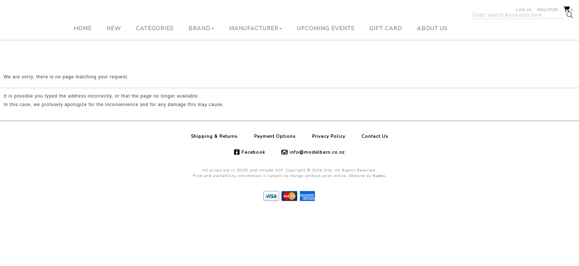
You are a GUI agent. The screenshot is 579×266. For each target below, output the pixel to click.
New (113, 53)
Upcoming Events (325, 53)
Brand (201, 53)
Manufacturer (255, 53)
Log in (524, 10)
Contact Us (375, 136)
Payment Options (275, 136)
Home (82, 53)
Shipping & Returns (214, 136)
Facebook (253, 152)
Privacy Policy (328, 136)
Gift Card (385, 53)
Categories (155, 53)
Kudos (379, 175)
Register (547, 10)
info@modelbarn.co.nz (317, 152)
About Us (432, 53)
